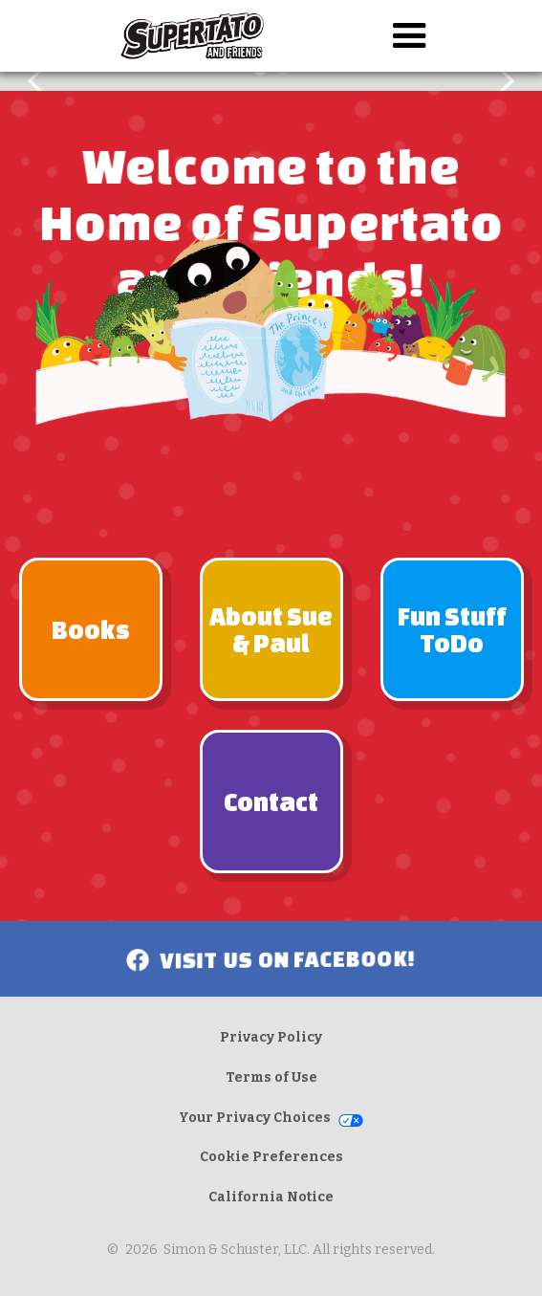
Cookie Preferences (271, 1157)
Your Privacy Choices (255, 1117)
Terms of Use (271, 1077)
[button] (409, 36)
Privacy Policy (271, 1037)
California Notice (271, 1197)
